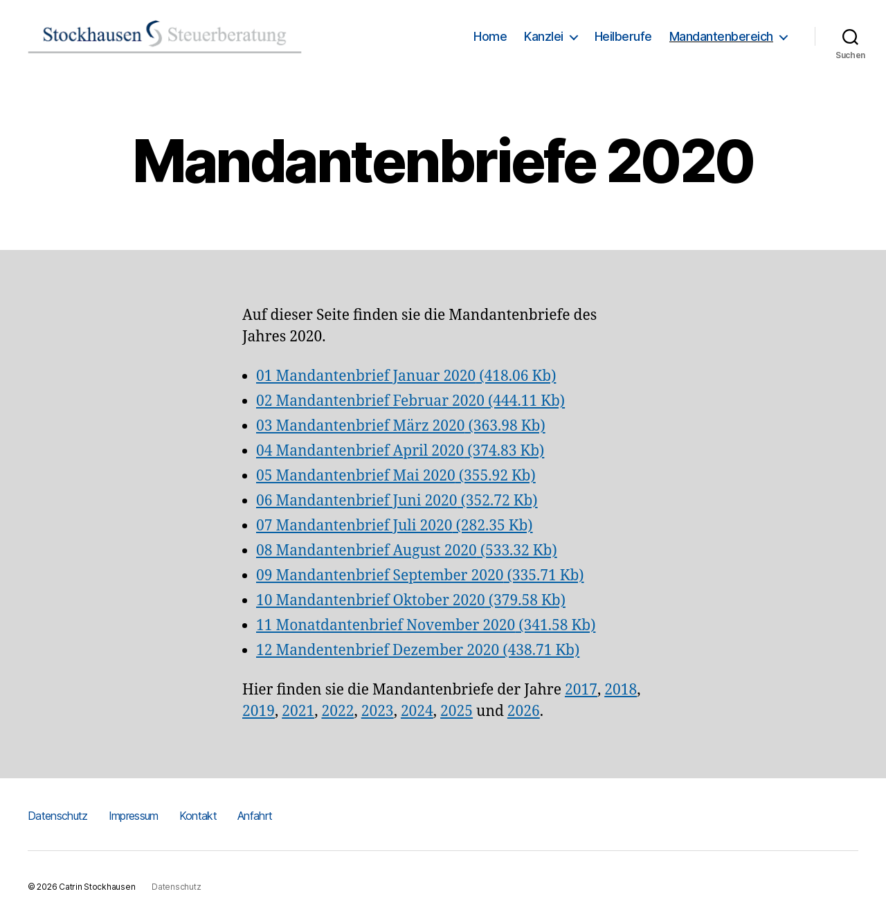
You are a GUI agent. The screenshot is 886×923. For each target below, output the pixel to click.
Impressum (134, 816)
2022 (337, 711)
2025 (456, 711)
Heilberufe (623, 36)
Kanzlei (543, 36)
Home (490, 36)
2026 (523, 711)
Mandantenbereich (721, 36)
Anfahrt (254, 816)
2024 (417, 711)
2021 (298, 711)
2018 (620, 690)
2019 (258, 711)
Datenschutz (58, 816)
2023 (377, 711)
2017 (581, 690)
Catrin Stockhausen (97, 886)
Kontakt (198, 816)
